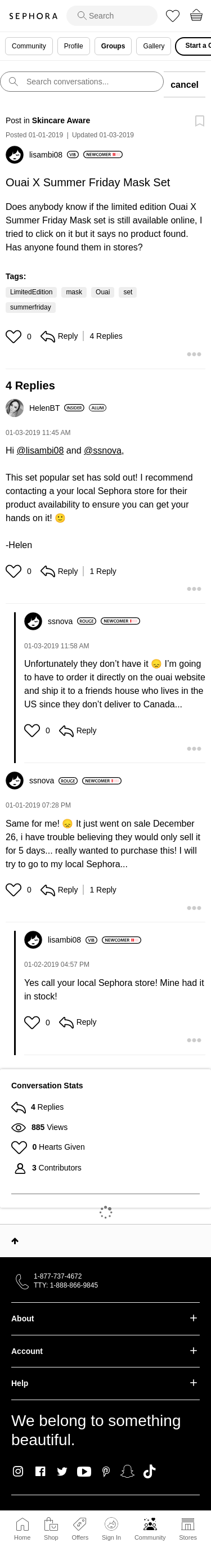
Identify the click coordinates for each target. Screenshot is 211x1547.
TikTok (149, 1471)
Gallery (153, 46)
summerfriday (30, 307)
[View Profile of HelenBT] (56, 408)
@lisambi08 (40, 450)
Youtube (84, 1472)
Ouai (103, 292)
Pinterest (106, 1471)
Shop (51, 1537)
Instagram (18, 1471)
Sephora (33, 16)
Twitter (62, 1471)
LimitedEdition (31, 292)
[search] (112, 16)
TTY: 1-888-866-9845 (66, 1285)
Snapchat (127, 1471)
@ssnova (103, 450)
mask (74, 292)
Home (22, 1537)
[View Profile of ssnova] (72, 621)
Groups (113, 46)
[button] (15, 336)
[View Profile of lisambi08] (54, 155)
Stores (188, 1537)
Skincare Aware (61, 120)
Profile (73, 46)
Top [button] (15, 1241)
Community (150, 1537)
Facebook (40, 1471)
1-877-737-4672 (58, 1276)
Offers (79, 1537)
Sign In (111, 1529)
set (127, 292)
